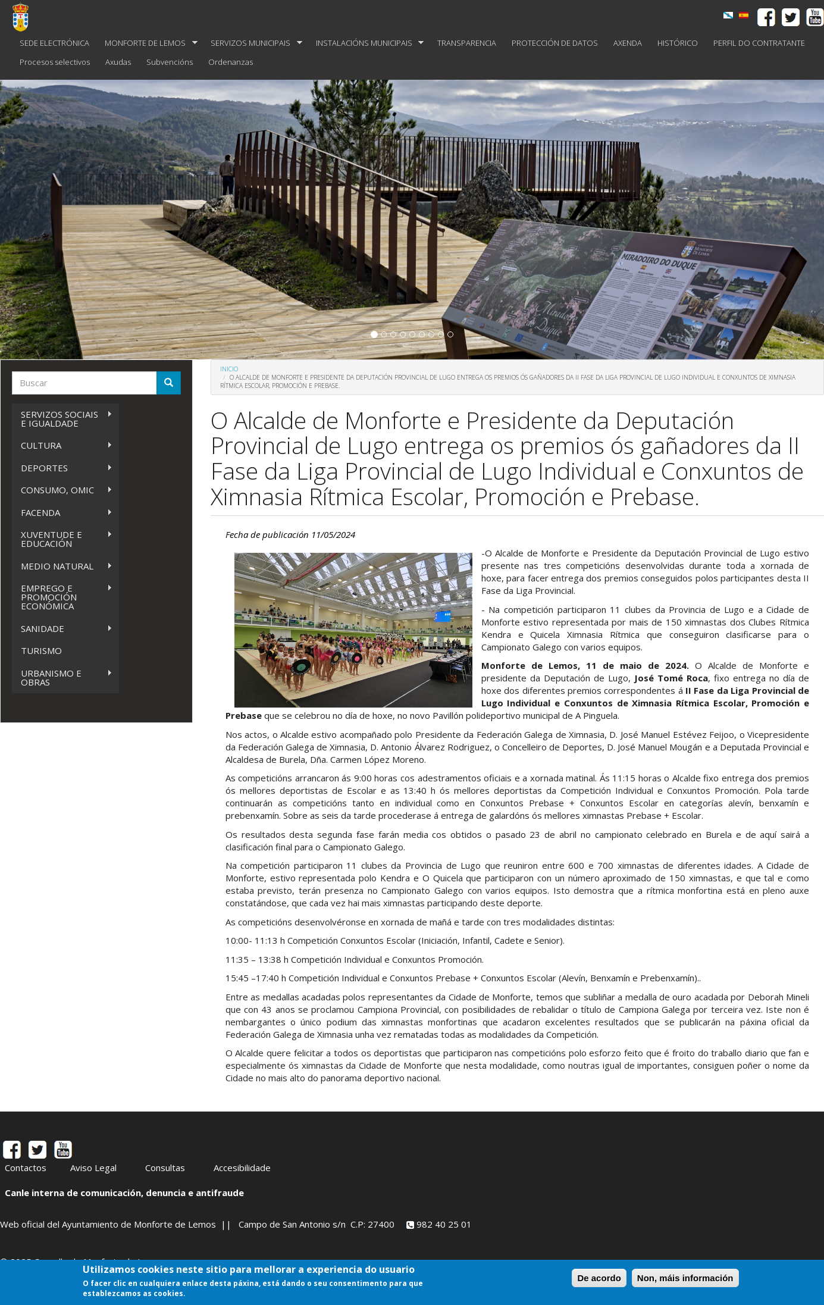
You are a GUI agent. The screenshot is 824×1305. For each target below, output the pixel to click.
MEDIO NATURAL (62, 566)
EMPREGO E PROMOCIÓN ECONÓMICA (62, 597)
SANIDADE (62, 628)
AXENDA (627, 42)
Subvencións (169, 62)
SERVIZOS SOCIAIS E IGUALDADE (62, 418)
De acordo (599, 1278)
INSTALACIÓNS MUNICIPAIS (366, 43)
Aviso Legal (93, 1167)
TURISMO (41, 650)
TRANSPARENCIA (466, 42)
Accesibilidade (242, 1167)
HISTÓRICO (677, 42)
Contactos (25, 1167)
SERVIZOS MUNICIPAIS (252, 43)
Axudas (118, 62)
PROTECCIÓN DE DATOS (555, 42)
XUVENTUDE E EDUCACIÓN (62, 538)
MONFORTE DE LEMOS (147, 43)
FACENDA (62, 512)
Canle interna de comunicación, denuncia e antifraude (124, 1192)
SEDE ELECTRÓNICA (54, 42)
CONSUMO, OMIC (62, 490)
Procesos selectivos (55, 62)
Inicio (229, 369)
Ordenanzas (230, 62)
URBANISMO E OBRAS (62, 677)
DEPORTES (62, 468)
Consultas (165, 1167)
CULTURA (62, 445)
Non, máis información (685, 1278)
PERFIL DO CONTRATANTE (759, 42)
